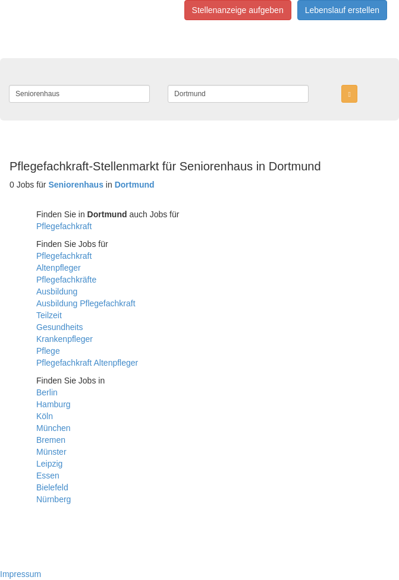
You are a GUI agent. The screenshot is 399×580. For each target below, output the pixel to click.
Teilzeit (49, 315)
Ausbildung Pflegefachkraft (86, 303)
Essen (47, 475)
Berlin (47, 392)
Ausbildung (56, 291)
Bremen (50, 440)
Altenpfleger (58, 267)
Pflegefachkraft (64, 226)
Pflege (48, 351)
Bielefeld (52, 487)
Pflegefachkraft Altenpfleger (87, 362)
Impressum (20, 574)
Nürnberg (53, 499)
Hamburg (53, 404)
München (53, 428)
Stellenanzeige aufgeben (238, 10)
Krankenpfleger (64, 339)
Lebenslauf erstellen (342, 10)
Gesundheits (59, 327)
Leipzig (49, 463)
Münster (51, 452)
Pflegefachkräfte (66, 279)
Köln (44, 416)
